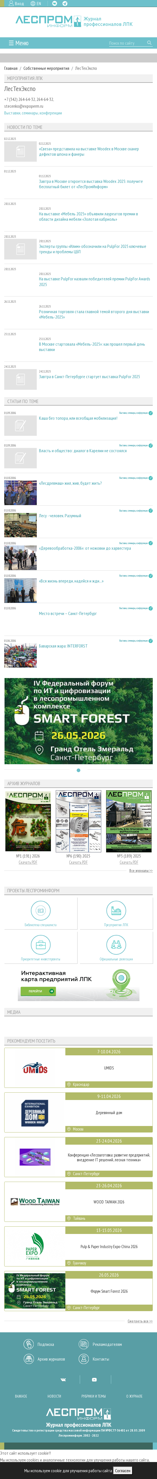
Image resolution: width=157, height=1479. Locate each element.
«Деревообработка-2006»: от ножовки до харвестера (85, 548)
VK (54, 3)
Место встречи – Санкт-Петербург (68, 613)
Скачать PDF (28, 862)
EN (39, 3)
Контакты (101, 1359)
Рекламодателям (107, 1344)
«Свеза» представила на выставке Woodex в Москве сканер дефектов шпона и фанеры (89, 151)
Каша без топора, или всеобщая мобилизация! (78, 418)
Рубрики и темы (93, 1396)
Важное (21, 1396)
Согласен (122, 1470)
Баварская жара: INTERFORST (63, 646)
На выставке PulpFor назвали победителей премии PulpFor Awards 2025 (94, 281)
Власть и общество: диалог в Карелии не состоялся (83, 450)
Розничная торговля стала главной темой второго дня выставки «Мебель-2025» (94, 314)
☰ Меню (18, 43)
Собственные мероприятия (46, 68)
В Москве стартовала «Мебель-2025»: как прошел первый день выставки (92, 346)
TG (65, 3)
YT (94, 1379)
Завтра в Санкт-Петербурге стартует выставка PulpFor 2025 (89, 376)
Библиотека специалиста (41, 925)
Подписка (46, 1344)
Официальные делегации (116, 959)
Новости (54, 1396)
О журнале (134, 1396)
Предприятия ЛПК (116, 925)
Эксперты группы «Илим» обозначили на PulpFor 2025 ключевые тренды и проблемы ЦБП (92, 249)
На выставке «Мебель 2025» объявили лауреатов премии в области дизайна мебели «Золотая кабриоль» (88, 216)
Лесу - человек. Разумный (60, 515)
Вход (19, 3)
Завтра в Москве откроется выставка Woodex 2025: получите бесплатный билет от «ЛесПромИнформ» (91, 184)
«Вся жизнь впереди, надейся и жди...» (71, 581)
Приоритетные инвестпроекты (40, 959)
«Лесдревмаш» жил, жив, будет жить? (70, 483)
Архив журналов (51, 1359)
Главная (11, 68)
